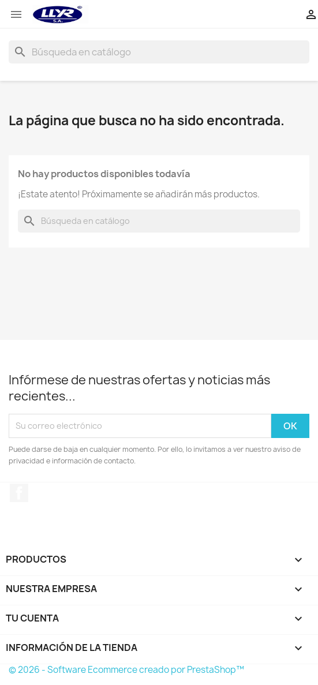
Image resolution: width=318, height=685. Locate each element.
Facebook (19, 493)
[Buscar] (159, 51)
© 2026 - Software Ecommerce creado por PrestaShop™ (126, 670)
